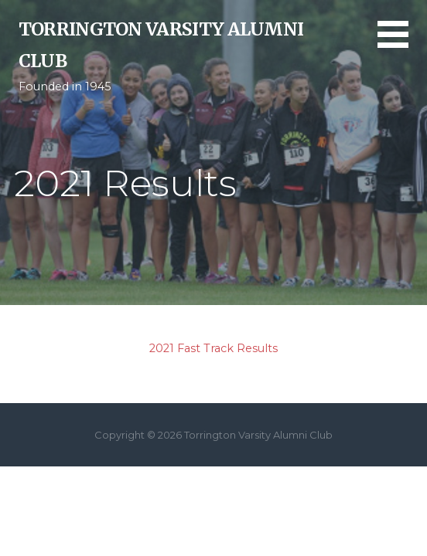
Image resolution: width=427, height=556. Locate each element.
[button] (402, 43)
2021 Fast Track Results (213, 348)
